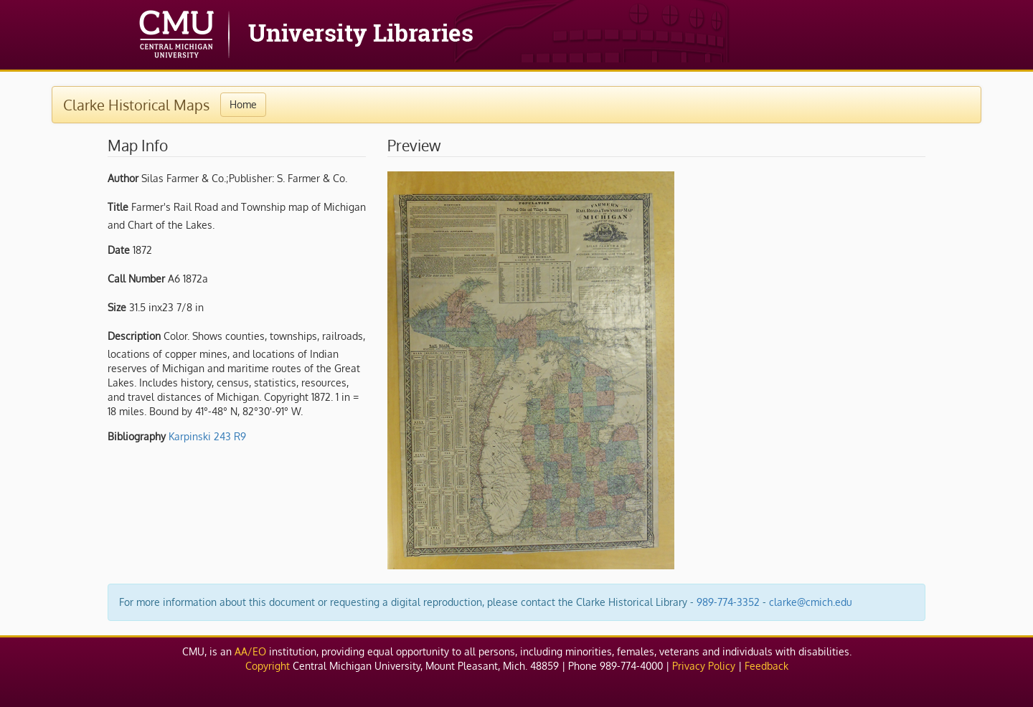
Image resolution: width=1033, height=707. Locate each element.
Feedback (766, 666)
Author (123, 178)
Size (117, 307)
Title (118, 207)
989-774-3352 (728, 602)
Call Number (136, 278)
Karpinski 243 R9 (207, 436)
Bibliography (137, 436)
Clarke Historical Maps (136, 104)
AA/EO (250, 651)
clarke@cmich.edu (810, 602)
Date (119, 250)
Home (243, 104)
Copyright (267, 666)
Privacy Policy (703, 666)
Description (134, 336)
